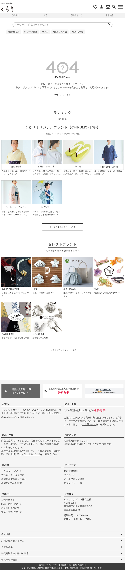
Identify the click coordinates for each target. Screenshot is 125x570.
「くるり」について (11, 470)
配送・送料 (70, 404)
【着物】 (15, 15)
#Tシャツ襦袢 (30, 32)
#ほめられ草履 (60, 32)
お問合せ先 (70, 435)
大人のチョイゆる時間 (12, 474)
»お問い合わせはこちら (76, 440)
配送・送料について (11, 503)
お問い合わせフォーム (12, 540)
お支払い (6, 404)
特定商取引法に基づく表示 (15, 553)
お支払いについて (10, 508)
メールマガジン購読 (74, 479)
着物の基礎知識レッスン (13, 479)
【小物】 (109, 15)
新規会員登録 (70, 470)
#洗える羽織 (77, 32)
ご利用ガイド (89, 424)
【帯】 (45, 15)
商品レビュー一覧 (73, 483)
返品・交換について (11, 512)
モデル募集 (7, 547)
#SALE (45, 32)
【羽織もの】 (76, 15)
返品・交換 (7, 435)
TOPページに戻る (63, 95)
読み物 (5, 465)
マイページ (70, 465)
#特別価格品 (14, 32)
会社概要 (69, 494)
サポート (6, 494)
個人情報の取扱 (9, 559)
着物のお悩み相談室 (11, 483)
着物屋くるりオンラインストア (7, 8)
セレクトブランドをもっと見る (62, 350)
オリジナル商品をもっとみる (62, 227)
